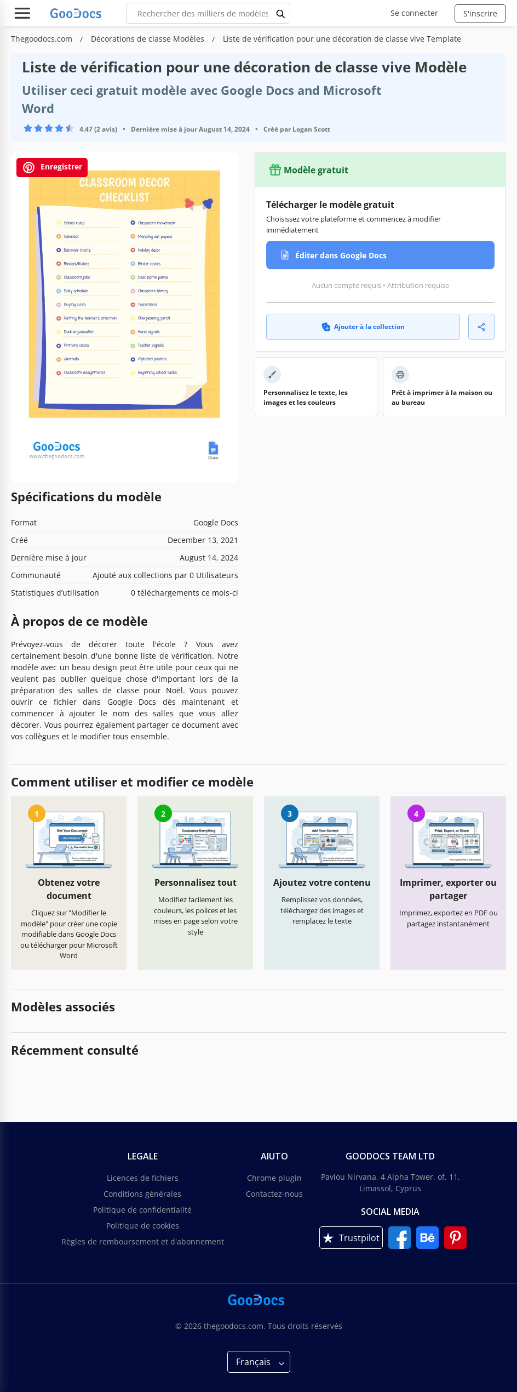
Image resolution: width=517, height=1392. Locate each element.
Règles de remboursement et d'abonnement (142, 1241)
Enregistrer (52, 167)
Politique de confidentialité (142, 1209)
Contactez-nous (274, 1194)
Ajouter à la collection (363, 326)
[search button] (280, 13)
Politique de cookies (142, 1225)
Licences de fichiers (143, 1178)
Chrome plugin (274, 1178)
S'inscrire (480, 13)
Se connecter (414, 13)
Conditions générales (142, 1194)
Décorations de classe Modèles (148, 38)
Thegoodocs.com (42, 38)
